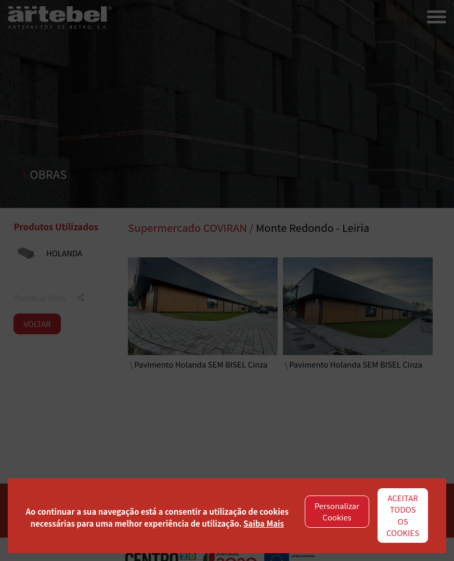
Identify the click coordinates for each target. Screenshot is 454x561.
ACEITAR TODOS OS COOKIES (402, 515)
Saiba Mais (263, 523)
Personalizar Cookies (337, 511)
